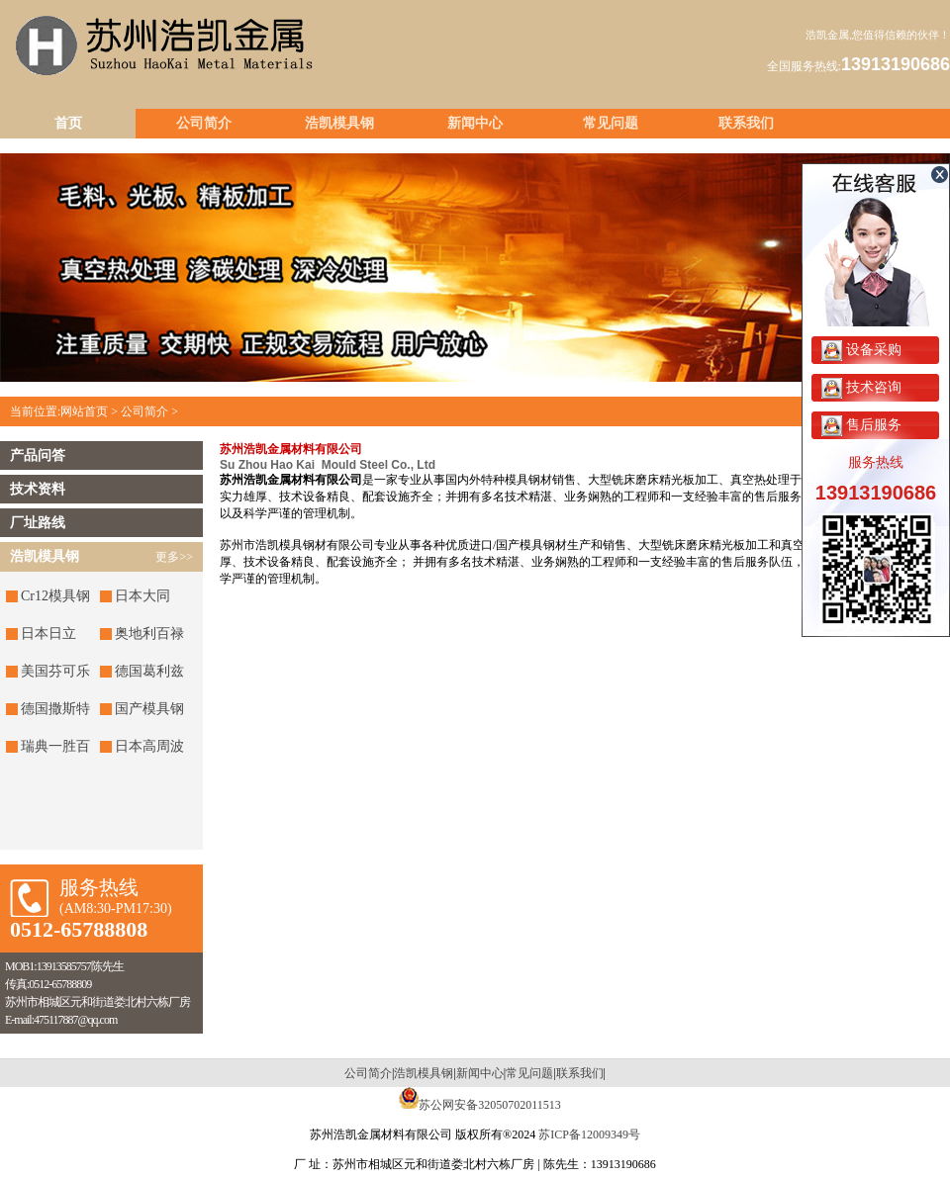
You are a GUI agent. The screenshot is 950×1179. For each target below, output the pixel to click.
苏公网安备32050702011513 (490, 1105)
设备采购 (861, 349)
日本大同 (142, 596)
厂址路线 (37, 522)
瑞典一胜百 (55, 746)
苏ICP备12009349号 (589, 1134)
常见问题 (610, 123)
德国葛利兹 (149, 671)
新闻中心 (475, 123)
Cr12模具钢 (55, 596)
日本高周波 (149, 746)
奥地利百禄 (149, 633)
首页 (68, 123)
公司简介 (204, 123)
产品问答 (37, 455)
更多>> (174, 557)
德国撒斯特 (55, 708)
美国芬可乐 (55, 671)
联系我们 (746, 123)
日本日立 (48, 633)
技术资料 (37, 489)
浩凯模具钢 (339, 123)
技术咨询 (861, 387)
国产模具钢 (149, 708)
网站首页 (84, 411)
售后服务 (861, 424)
